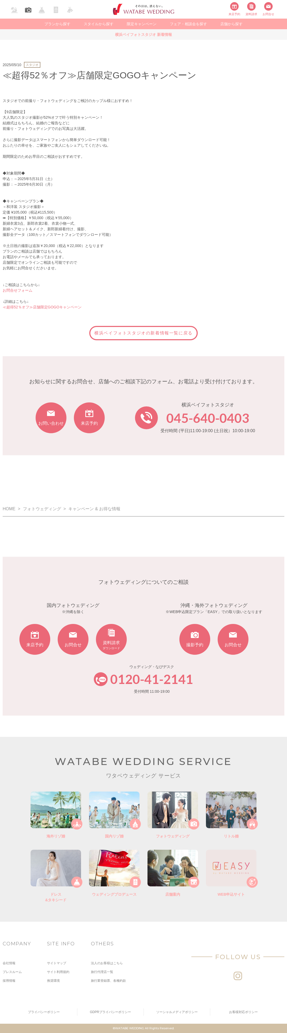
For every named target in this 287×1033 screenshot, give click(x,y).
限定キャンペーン (142, 24)
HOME (9, 509)
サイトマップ (56, 963)
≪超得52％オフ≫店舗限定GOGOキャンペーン (42, 307)
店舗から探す (231, 24)
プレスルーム (12, 972)
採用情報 (9, 981)
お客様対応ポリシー (243, 1012)
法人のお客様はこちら (107, 963)
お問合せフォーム (17, 290)
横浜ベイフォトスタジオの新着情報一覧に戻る (143, 333)
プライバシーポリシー (44, 1012)
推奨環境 (53, 981)
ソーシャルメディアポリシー (177, 1012)
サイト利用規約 (58, 972)
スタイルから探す (98, 24)
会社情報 (9, 963)
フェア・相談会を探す (188, 24)
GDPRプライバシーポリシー (110, 1012)
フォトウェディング (42, 509)
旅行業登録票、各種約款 (108, 981)
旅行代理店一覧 (102, 972)
